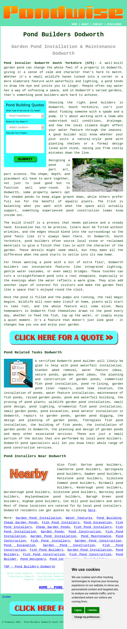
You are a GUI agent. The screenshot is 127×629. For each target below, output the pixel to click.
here (91, 510)
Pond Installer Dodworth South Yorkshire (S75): (50, 63)
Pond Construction (85, 531)
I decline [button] (92, 610)
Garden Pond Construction (98, 540)
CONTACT (98, 24)
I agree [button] (78, 610)
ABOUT (85, 24)
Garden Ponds (52, 531)
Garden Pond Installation (38, 518)
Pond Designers (33, 559)
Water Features (79, 518)
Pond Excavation (98, 522)
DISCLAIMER (114, 24)
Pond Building (109, 518)
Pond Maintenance (96, 536)
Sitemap (6, 597)
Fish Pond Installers (61, 522)
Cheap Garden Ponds (21, 522)
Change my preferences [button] (87, 617)
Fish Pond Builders (46, 550)
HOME (74, 24)
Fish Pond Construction (44, 554)
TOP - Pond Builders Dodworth (29, 566)
